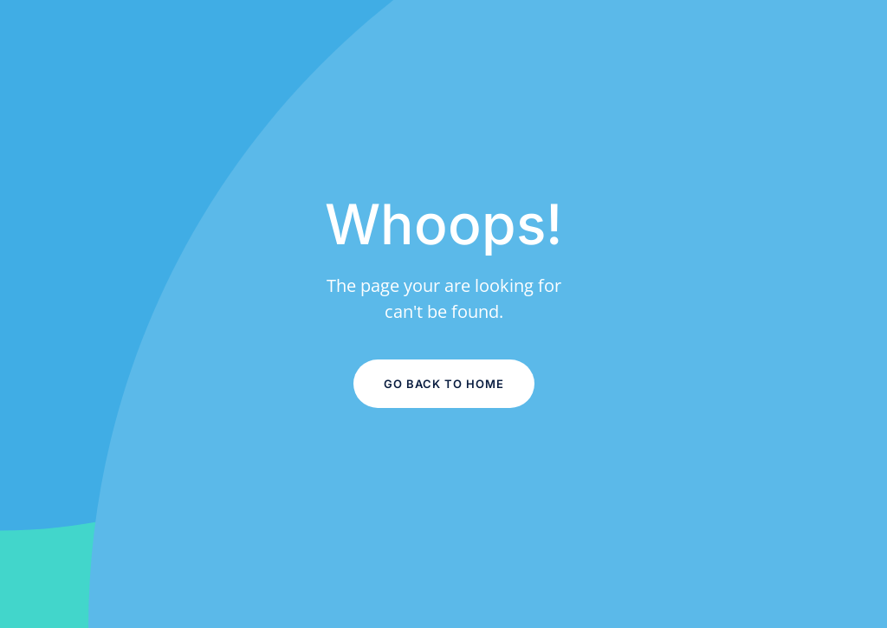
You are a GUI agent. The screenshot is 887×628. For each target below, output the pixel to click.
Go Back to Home (444, 384)
